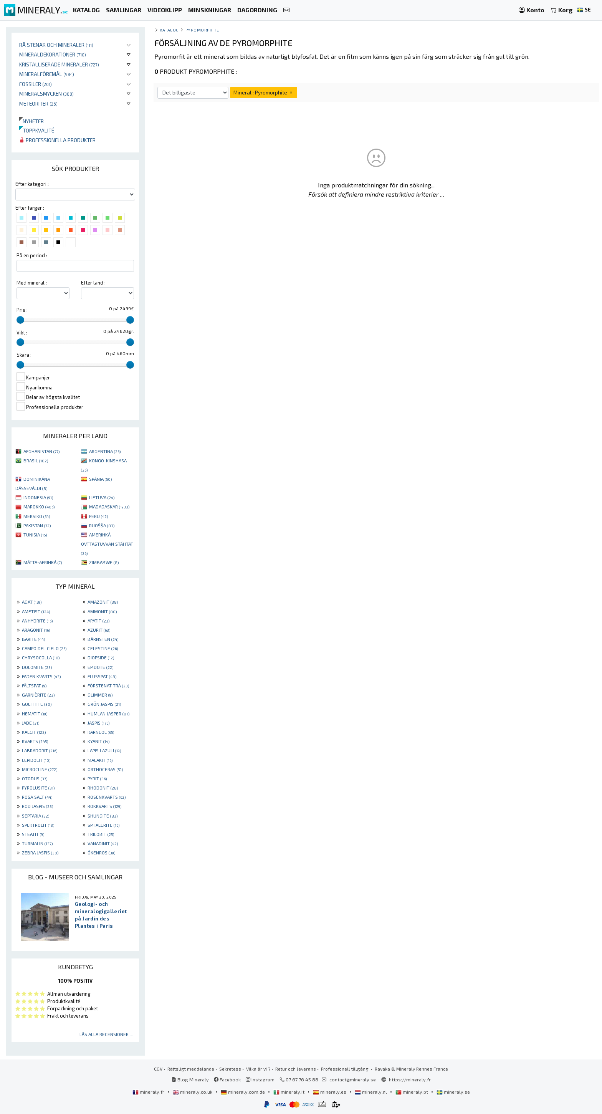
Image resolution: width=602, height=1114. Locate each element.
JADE (30, 722)
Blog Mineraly (190, 1079)
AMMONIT (102, 611)
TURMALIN (37, 843)
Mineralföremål (46, 74)
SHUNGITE (102, 815)
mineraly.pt (412, 1091)
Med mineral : (32, 283)
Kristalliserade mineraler (59, 64)
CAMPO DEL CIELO (44, 648)
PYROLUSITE (38, 787)
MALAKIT (100, 760)
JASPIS (98, 722)
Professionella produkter (57, 140)
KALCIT (34, 732)
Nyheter (31, 121)
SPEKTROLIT (38, 825)
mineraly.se (453, 1091)
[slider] (20, 320)
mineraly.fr (148, 1091)
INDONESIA (38, 497)
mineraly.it (289, 1091)
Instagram (260, 1079)
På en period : (32, 255)
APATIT (98, 620)
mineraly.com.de (243, 1091)
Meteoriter (38, 103)
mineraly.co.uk (193, 1091)
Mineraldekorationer (52, 54)
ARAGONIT (36, 629)
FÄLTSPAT (34, 685)
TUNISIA (35, 534)
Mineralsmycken (46, 93)
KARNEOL (101, 732)
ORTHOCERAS (105, 769)
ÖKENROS (101, 852)
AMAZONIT (103, 601)
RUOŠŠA (101, 525)
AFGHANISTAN (41, 451)
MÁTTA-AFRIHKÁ (42, 562)
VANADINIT (103, 843)
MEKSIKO (36, 516)
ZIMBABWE (104, 562)
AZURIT (99, 629)
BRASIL (35, 460)
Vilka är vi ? (258, 1068)
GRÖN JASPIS (104, 704)
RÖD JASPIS (37, 806)
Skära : (24, 355)
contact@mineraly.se (352, 1079)
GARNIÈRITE (38, 694)
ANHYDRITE (37, 620)
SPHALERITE (103, 825)
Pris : (22, 310)
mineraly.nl (371, 1091)
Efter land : (93, 283)
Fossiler (35, 84)
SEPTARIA (35, 815)
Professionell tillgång (345, 1068)
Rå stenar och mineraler (56, 44)
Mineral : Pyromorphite (263, 92)
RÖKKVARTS (104, 806)
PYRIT (97, 778)
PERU (98, 516)
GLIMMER (100, 694)
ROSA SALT (37, 796)
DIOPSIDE (101, 657)
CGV (158, 1068)
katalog (169, 29)
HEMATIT (34, 713)
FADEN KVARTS (41, 676)
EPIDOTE (100, 667)
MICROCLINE (39, 769)
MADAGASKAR (109, 506)
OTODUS (34, 778)
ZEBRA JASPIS (40, 852)
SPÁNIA (100, 479)
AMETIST (36, 611)
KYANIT (98, 741)
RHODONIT (103, 787)
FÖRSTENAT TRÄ (108, 685)
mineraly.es (330, 1091)
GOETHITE (36, 704)
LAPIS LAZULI (104, 750)
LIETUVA (101, 497)
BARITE (33, 639)
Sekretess (230, 1068)
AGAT (31, 601)
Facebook (227, 1079)
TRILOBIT (101, 834)
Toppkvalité (36, 130)
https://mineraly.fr (410, 1079)
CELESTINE (103, 648)
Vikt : (22, 332)
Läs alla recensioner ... (106, 1034)
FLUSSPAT (102, 676)
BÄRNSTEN (103, 639)
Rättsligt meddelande (190, 1068)
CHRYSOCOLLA (41, 657)
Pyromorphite (202, 29)
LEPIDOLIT (36, 760)
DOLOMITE (37, 667)
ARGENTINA (105, 451)
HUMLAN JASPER (108, 713)
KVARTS (35, 741)
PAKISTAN (37, 525)
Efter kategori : (32, 184)
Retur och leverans (295, 1068)
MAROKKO (39, 506)
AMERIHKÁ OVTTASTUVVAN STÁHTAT (107, 544)
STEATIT (33, 834)
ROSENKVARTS (107, 796)
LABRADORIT (39, 750)
